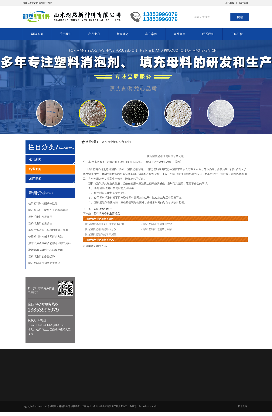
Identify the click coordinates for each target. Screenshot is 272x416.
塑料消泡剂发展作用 (40, 216)
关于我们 (66, 34)
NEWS (49, 193)
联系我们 (243, 3)
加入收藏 (229, 3)
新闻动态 (123, 34)
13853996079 (264, 187)
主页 (101, 141)
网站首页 (37, 34)
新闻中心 (127, 141)
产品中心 (94, 34)
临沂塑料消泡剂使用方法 (157, 224)
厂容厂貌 (237, 34)
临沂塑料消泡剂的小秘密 (157, 229)
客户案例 (151, 34)
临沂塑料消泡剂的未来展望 (44, 263)
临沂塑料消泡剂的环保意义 (101, 229)
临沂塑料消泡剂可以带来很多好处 (104, 224)
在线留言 (180, 34)
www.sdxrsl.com (162, 161)
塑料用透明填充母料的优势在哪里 (48, 230)
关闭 (177, 161)
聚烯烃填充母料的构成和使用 (45, 250)
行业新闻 (113, 141)
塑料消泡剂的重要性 (40, 223)
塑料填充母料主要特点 (107, 213)
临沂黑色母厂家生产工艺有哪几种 (48, 210)
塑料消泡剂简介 (103, 209)
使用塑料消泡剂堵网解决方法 (45, 236)
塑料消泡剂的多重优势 (41, 256)
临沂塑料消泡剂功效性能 (42, 203)
